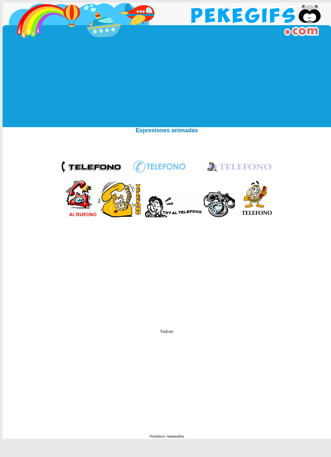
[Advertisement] (167, 82)
